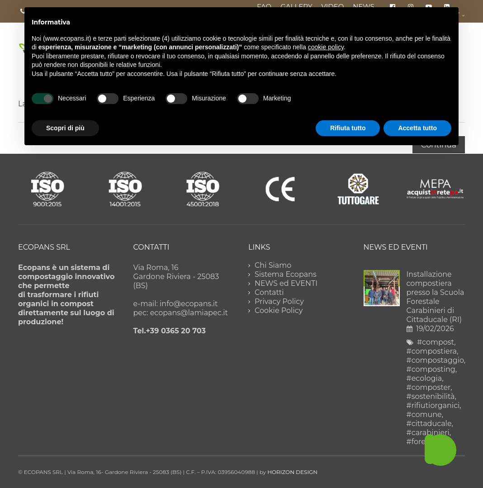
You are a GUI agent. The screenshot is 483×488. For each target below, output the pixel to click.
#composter (429, 387)
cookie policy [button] (326, 47)
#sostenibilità (431, 396)
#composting (431, 369)
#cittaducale (429, 423)
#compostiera (432, 351)
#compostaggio (435, 360)
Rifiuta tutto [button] (348, 128)
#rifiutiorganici (433, 405)
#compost (435, 342)
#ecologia (424, 378)
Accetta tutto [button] (417, 128)
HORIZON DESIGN (292, 472)
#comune (424, 414)
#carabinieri (428, 432)
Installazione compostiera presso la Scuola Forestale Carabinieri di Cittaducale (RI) (435, 297)
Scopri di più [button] (65, 128)
